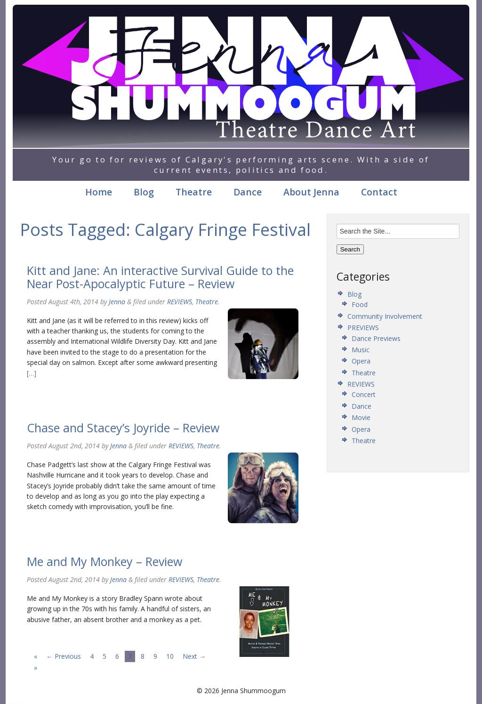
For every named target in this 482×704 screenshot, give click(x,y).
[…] (31, 373)
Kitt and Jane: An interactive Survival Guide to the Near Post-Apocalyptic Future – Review (160, 276)
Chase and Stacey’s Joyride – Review (123, 428)
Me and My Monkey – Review (104, 561)
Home (98, 192)
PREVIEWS (363, 327)
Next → (194, 656)
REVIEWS (179, 301)
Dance (247, 192)
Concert (364, 394)
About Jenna (311, 192)
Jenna (117, 301)
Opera (361, 360)
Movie (361, 417)
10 (170, 656)
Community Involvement (384, 316)
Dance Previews (376, 338)
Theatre (194, 192)
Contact (379, 192)
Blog (144, 192)
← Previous (63, 656)
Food (360, 304)
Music (361, 349)
